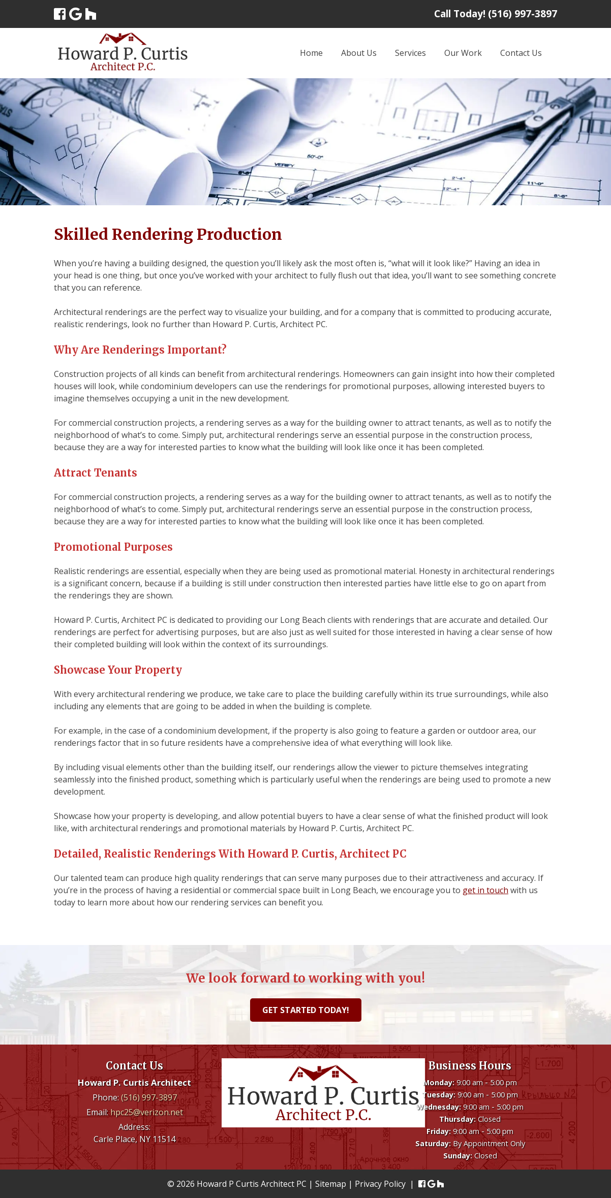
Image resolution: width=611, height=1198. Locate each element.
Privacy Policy (380, 1183)
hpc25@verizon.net (146, 1112)
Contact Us (521, 52)
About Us (359, 52)
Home (311, 52)
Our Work (463, 52)
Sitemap (330, 1183)
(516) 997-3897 (149, 1097)
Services (410, 52)
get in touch (485, 890)
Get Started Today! (305, 1010)
